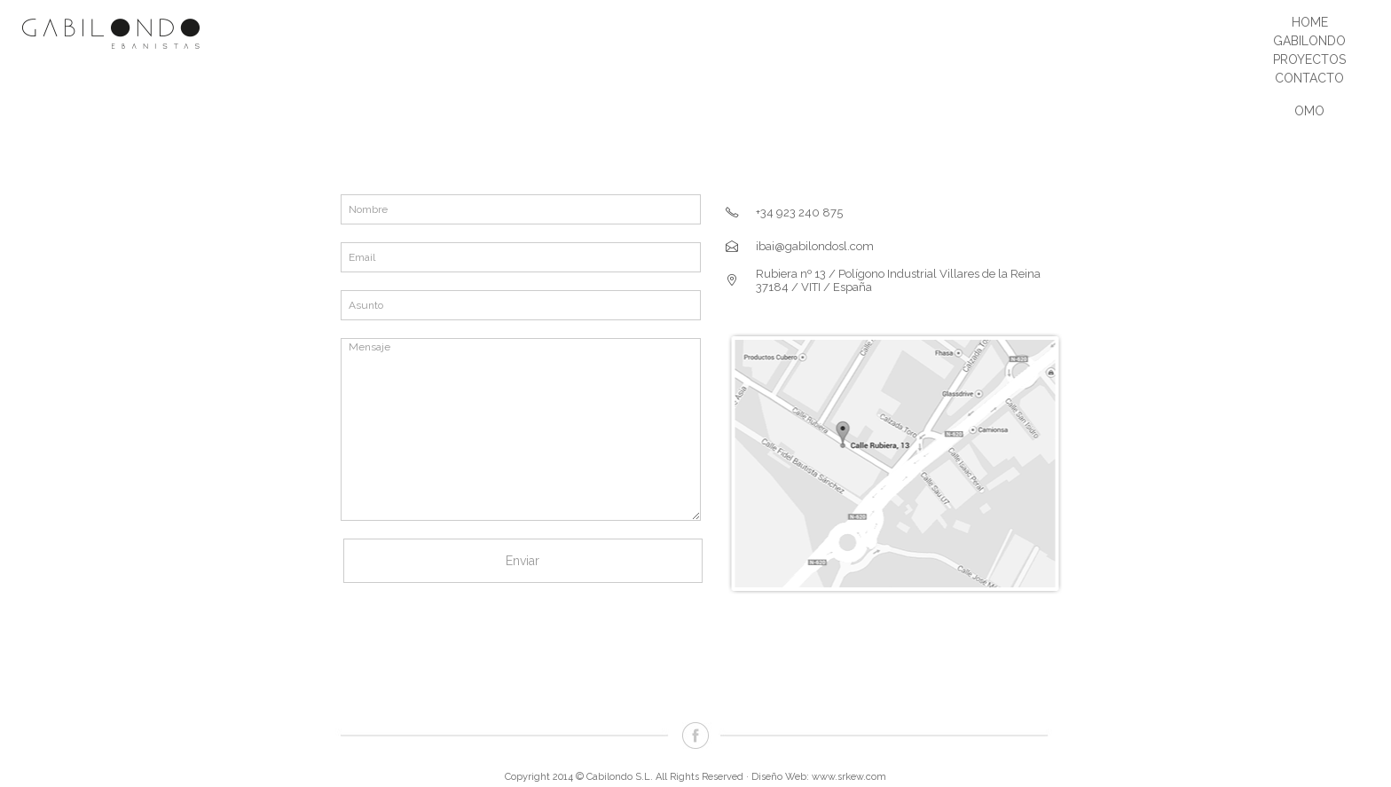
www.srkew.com (849, 777)
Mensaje (521, 429)
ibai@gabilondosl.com (815, 246)
